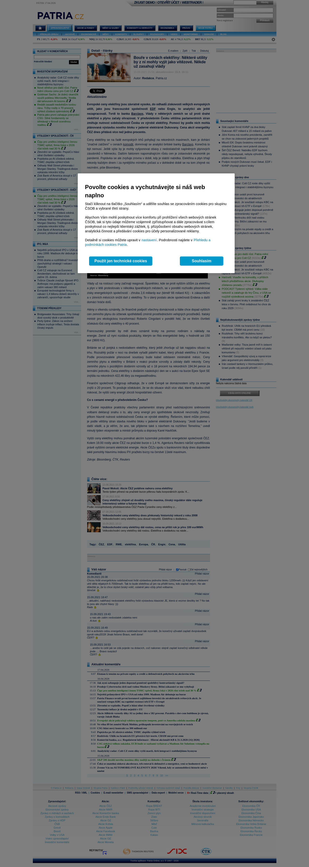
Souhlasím (201, 261)
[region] (156, 223)
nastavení (149, 240)
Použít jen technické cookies (120, 261)
